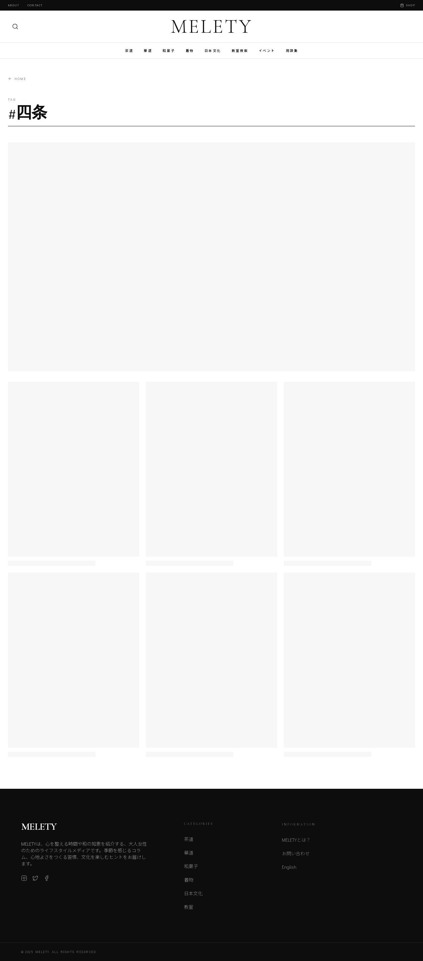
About (13, 5)
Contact (35, 5)
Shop (407, 5)
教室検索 (240, 51)
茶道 (129, 51)
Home (17, 79)
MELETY (212, 26)
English (289, 870)
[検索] (15, 26)
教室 (188, 909)
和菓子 (169, 51)
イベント (267, 51)
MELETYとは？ (296, 843)
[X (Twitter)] (35, 880)
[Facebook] (47, 880)
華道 (148, 51)
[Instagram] (24, 880)
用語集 (292, 51)
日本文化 (213, 51)
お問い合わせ (296, 857)
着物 (190, 51)
